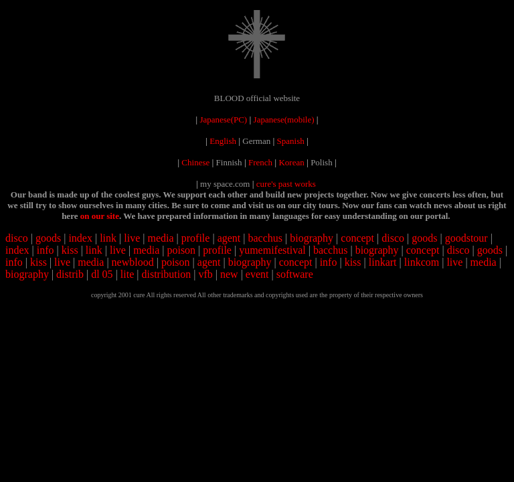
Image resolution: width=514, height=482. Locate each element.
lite (127, 274)
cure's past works (286, 184)
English (222, 141)
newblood (133, 262)
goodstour (466, 238)
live (132, 238)
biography (311, 238)
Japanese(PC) (223, 119)
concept (357, 238)
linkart (383, 262)
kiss (70, 250)
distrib (70, 274)
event (257, 274)
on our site (99, 216)
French (260, 162)
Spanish (291, 141)
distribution (166, 274)
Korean (291, 162)
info (45, 250)
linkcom (421, 262)
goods (48, 238)
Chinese (195, 162)
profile (195, 238)
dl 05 (101, 274)
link (108, 238)
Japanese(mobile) (284, 119)
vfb (205, 274)
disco (16, 238)
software (294, 274)
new (229, 274)
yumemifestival (272, 250)
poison (181, 250)
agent (229, 238)
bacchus (265, 238)
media (160, 238)
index (80, 238)
